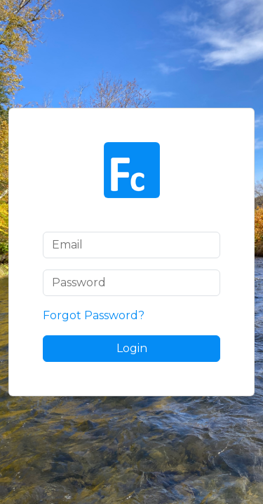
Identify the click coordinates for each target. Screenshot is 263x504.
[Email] (131, 245)
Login (131, 348)
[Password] (131, 283)
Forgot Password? (93, 315)
